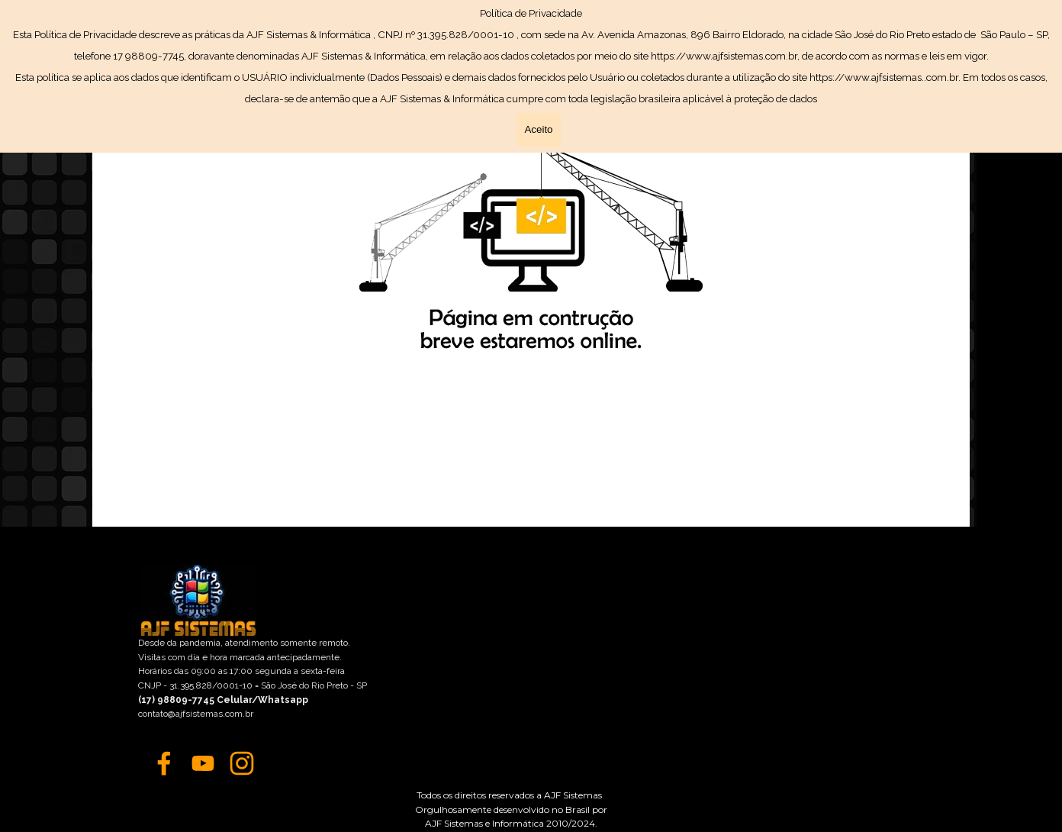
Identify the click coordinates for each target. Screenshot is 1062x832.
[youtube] (203, 763)
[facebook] (164, 763)
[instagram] (242, 763)
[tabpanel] (511, 807)
